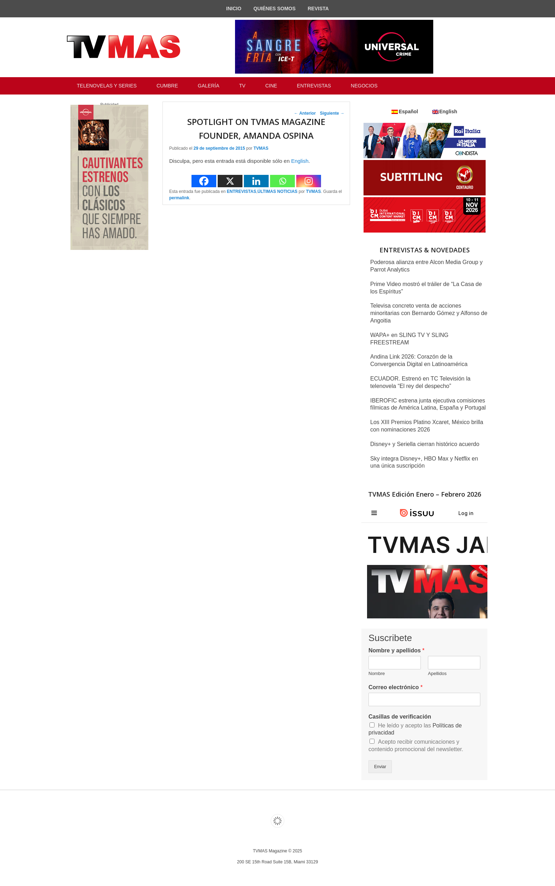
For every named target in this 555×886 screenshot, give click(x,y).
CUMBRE (167, 85)
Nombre (376, 673)
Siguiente (332, 113)
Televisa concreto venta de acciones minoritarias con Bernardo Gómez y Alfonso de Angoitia (428, 313)
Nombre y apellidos (396, 650)
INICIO (233, 8)
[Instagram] (308, 181)
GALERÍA (208, 85)
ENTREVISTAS (314, 85)
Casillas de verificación (399, 717)
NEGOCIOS (364, 85)
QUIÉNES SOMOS (274, 8)
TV (242, 85)
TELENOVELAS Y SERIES (107, 85)
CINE (271, 85)
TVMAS (260, 148)
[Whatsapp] (282, 181)
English (299, 161)
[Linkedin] (256, 181)
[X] (230, 181)
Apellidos (437, 673)
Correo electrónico (395, 687)
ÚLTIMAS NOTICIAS (277, 191)
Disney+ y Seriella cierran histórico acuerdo (424, 444)
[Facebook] (203, 181)
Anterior (305, 113)
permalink (179, 197)
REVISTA (318, 8)
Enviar (380, 766)
